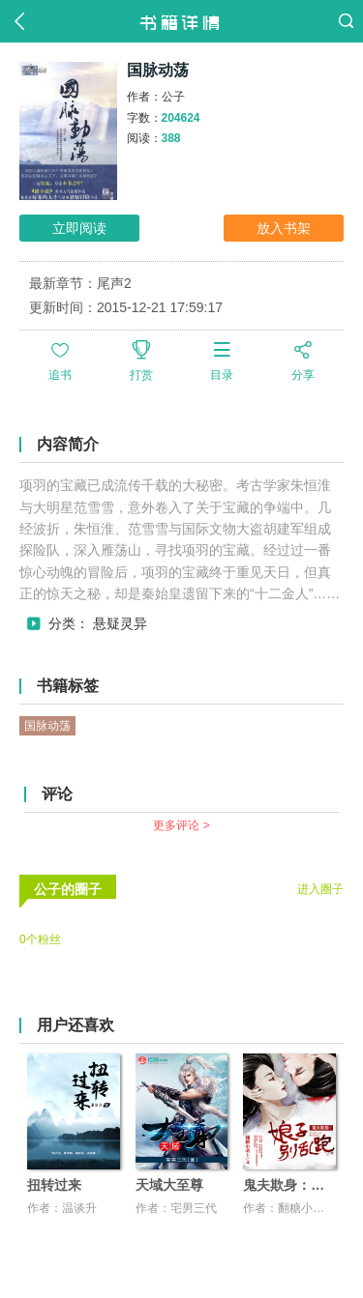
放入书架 (284, 228)
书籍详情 (181, 21)
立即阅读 (79, 228)
